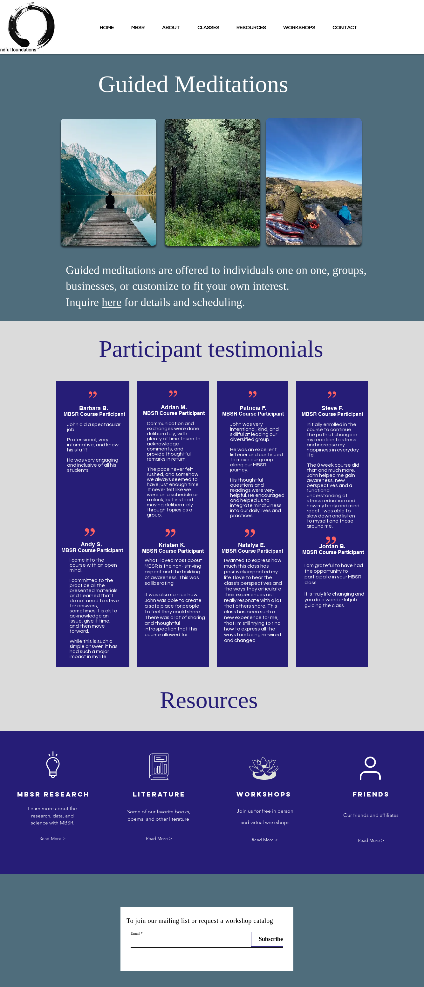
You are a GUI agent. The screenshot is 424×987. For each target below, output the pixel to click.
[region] (108, 177)
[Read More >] (52, 838)
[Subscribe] (267, 939)
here (111, 302)
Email (135, 933)
